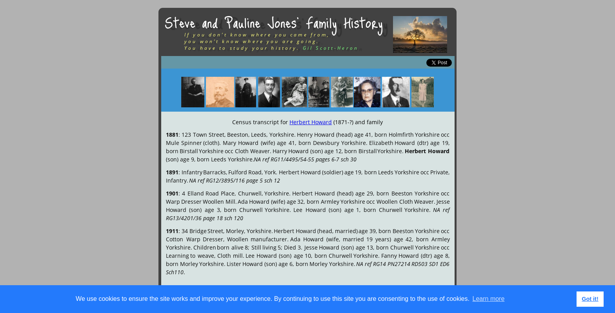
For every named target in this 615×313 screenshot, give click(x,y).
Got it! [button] (590, 299)
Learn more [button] (489, 298)
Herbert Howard (310, 122)
